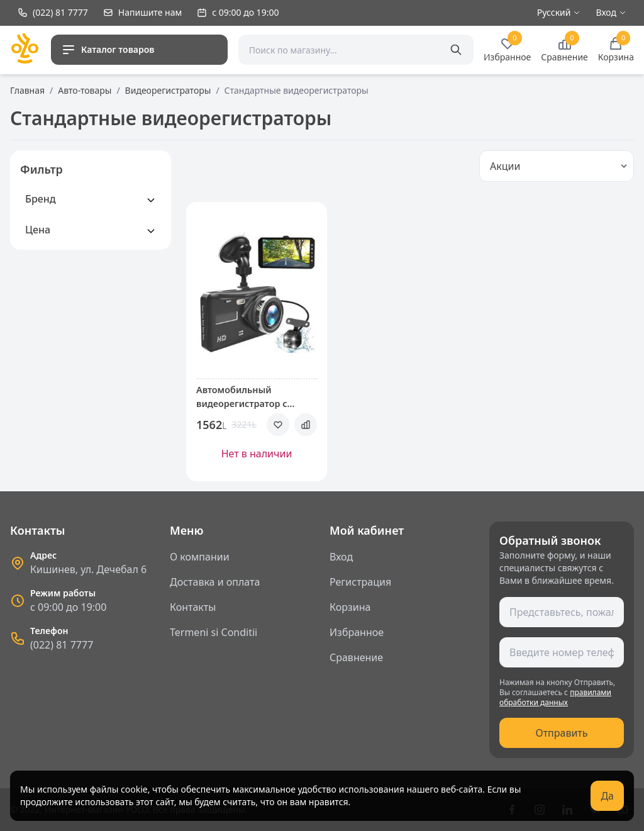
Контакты (193, 607)
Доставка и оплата (215, 582)
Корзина (350, 607)
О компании (200, 557)
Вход (341, 557)
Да (607, 796)
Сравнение (356, 657)
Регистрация (360, 582)
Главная (27, 90)
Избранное (357, 632)
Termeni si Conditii (213, 632)
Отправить (561, 733)
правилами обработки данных (555, 697)
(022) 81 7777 (61, 645)
